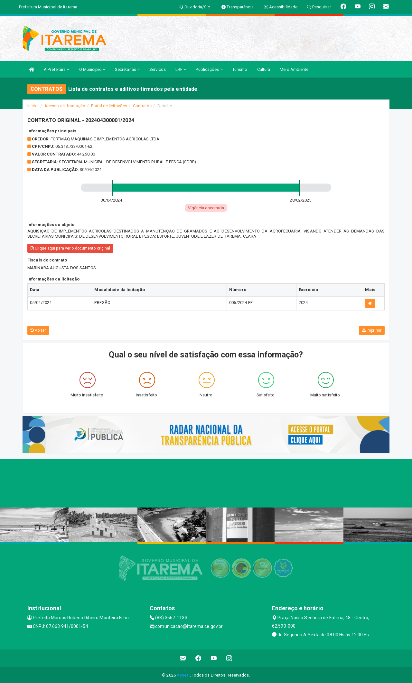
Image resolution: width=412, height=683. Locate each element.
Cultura (263, 69)
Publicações (209, 69)
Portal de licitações (109, 105)
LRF (180, 69)
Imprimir (371, 330)
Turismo (240, 69)
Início (32, 105)
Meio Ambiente (294, 69)
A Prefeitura (56, 69)
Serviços (157, 69)
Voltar (38, 330)
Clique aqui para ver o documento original (70, 248)
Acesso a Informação (64, 105)
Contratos (142, 105)
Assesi (183, 675)
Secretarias (127, 69)
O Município (92, 69)
